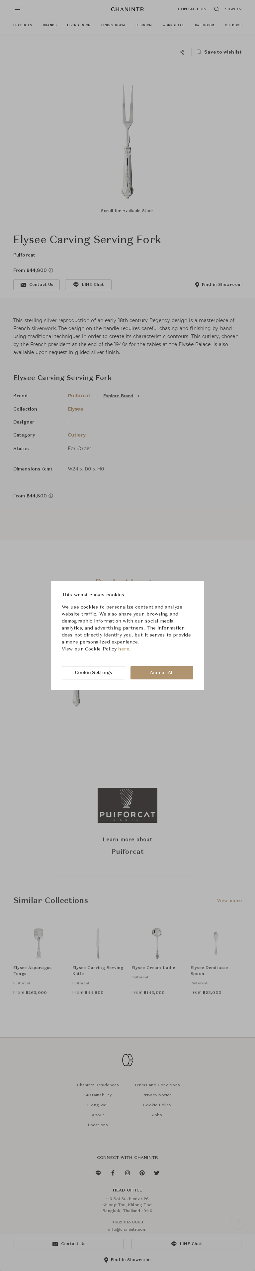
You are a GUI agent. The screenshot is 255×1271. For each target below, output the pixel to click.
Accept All (162, 672)
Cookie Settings (94, 672)
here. (124, 649)
